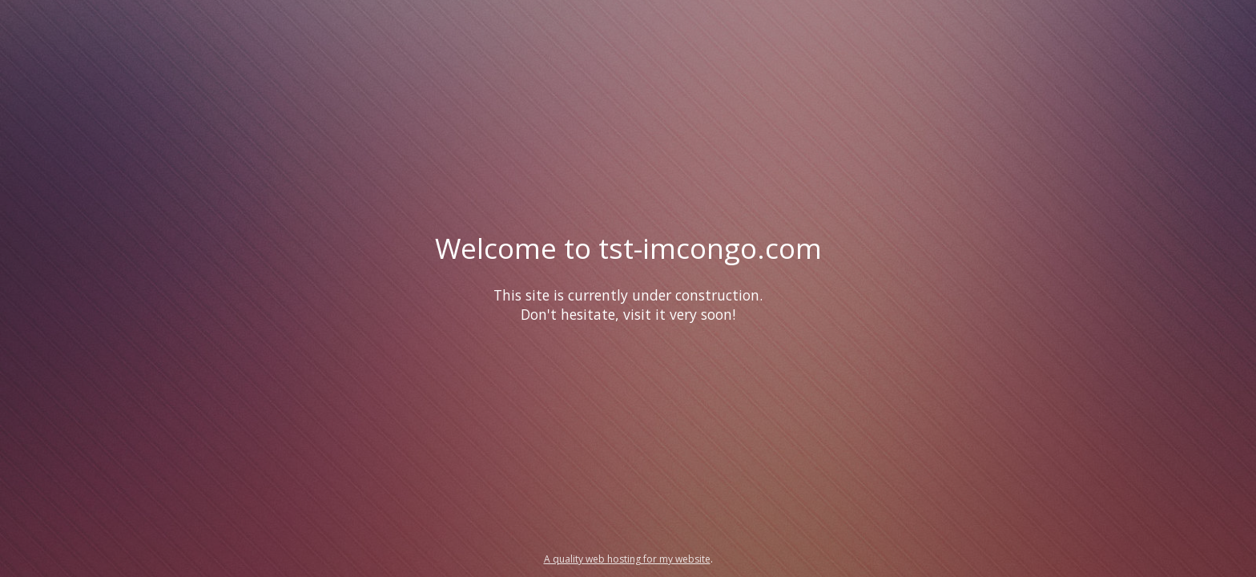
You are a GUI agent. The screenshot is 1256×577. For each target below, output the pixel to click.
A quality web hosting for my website (627, 559)
